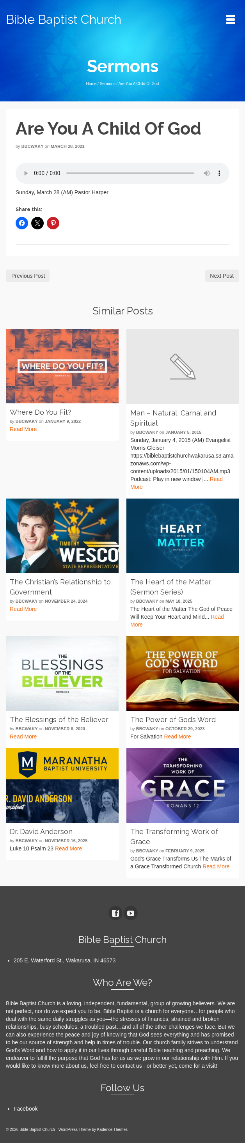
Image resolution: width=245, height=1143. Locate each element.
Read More (23, 429)
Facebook (25, 1109)
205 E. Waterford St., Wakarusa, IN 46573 (64, 960)
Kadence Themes (112, 1129)
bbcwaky (32, 146)
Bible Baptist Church (63, 19)
